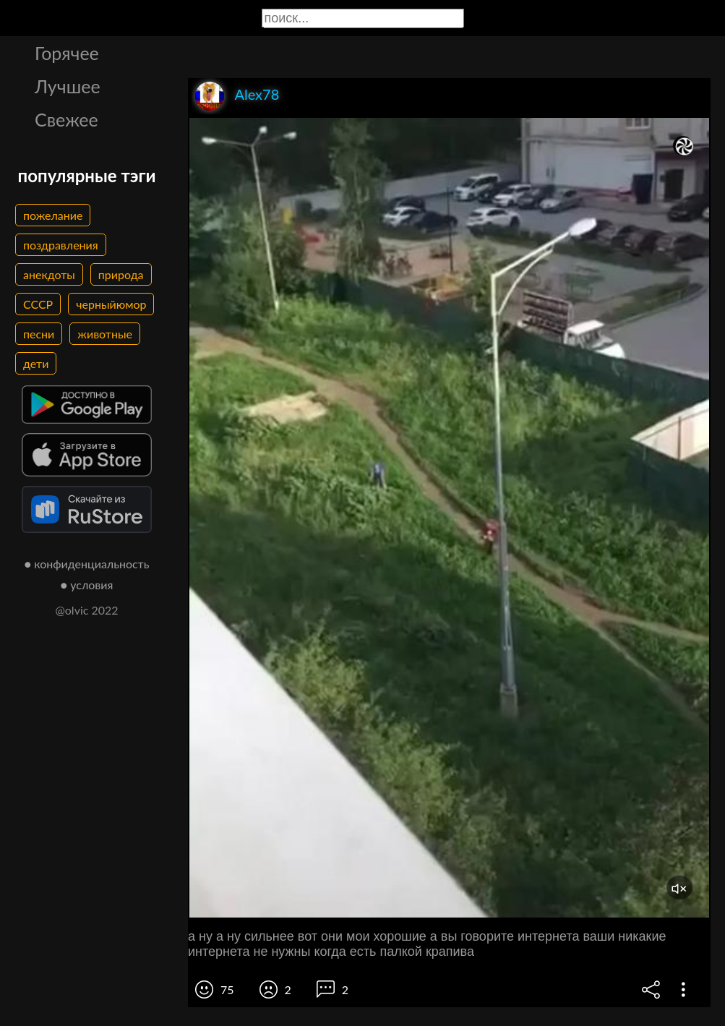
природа (121, 274)
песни (38, 334)
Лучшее (67, 86)
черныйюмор (111, 304)
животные (104, 334)
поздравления (60, 245)
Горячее (67, 53)
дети (35, 363)
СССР (38, 304)
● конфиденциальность (87, 563)
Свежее (66, 119)
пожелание (52, 215)
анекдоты (49, 274)
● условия (87, 584)
